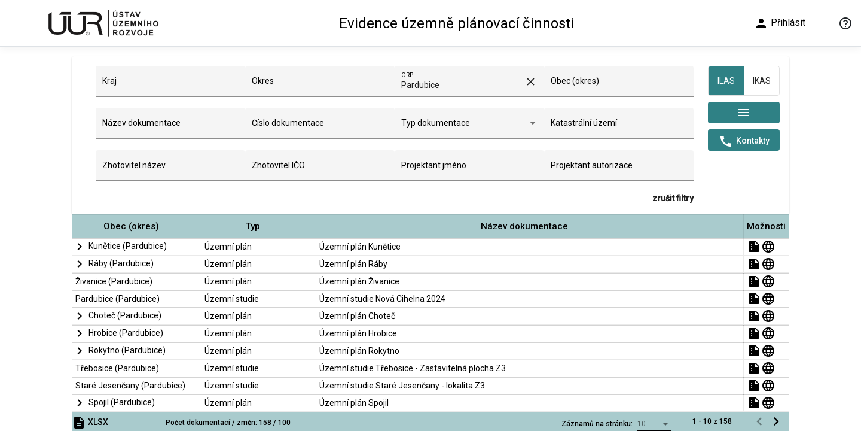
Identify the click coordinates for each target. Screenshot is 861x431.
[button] (136, 226)
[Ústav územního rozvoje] (103, 23)
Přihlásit (779, 23)
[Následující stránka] (776, 421)
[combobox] (170, 85)
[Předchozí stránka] (759, 421)
